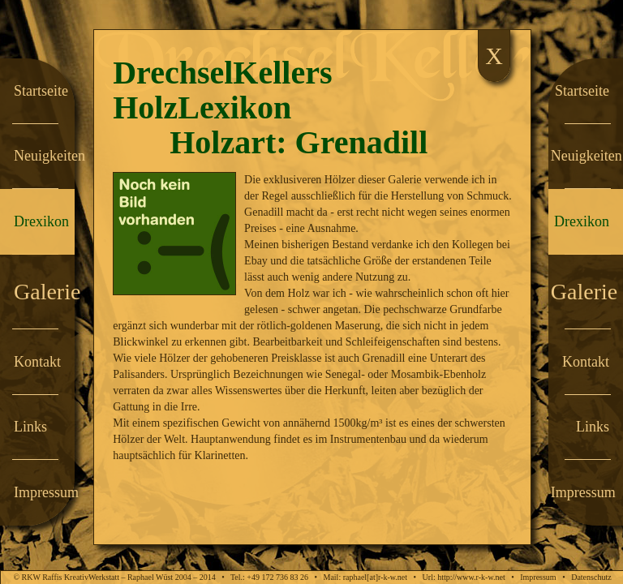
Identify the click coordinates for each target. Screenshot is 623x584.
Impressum (538, 577)
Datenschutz (591, 577)
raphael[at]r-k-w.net (375, 577)
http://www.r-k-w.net (471, 577)
